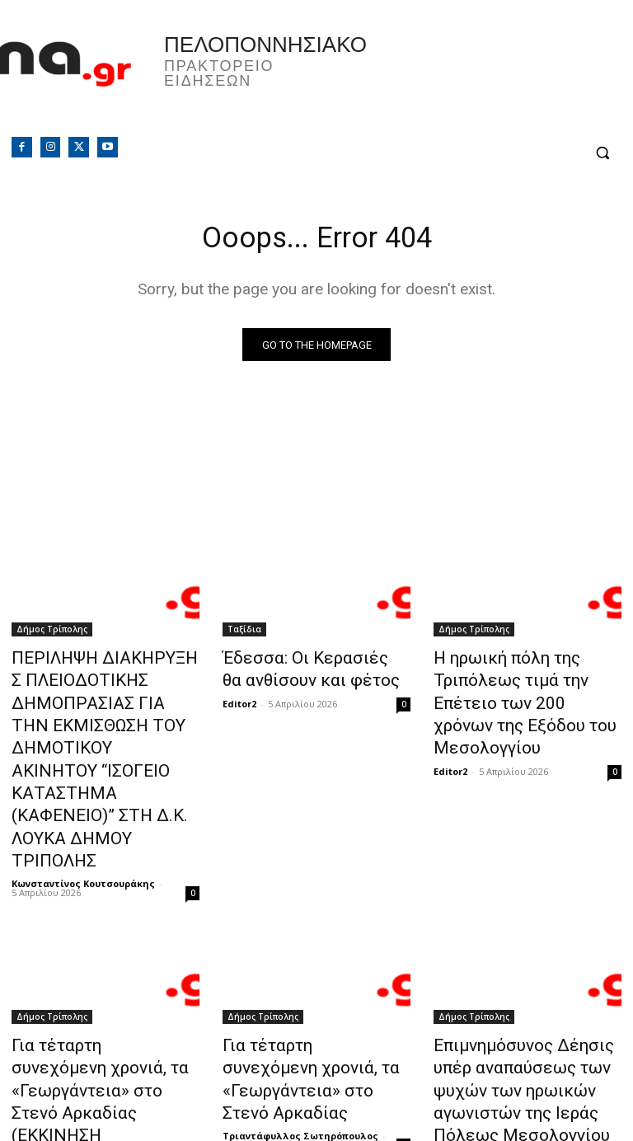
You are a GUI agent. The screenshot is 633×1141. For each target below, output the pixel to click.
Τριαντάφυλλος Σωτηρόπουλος (89, 1043)
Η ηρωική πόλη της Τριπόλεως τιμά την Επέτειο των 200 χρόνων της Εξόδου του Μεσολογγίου (525, 687)
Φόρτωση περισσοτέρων (316, 1089)
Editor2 (239, 699)
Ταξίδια (244, 633)
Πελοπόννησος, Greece (474, 78)
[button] (602, 153)
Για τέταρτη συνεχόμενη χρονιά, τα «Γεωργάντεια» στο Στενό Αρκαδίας (304, 986)
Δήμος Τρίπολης (51, 633)
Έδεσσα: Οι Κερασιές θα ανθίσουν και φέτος (300, 669)
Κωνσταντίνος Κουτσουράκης (83, 808)
